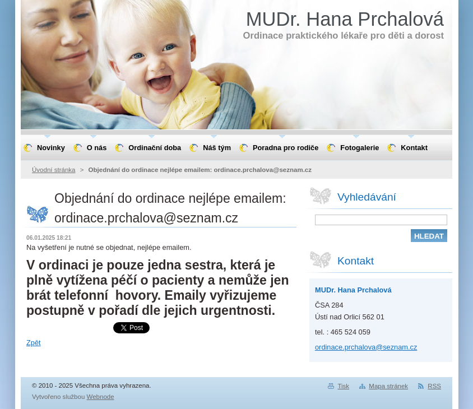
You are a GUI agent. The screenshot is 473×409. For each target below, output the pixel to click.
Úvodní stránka (53, 169)
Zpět (33, 342)
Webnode (100, 396)
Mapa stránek (388, 386)
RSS (434, 386)
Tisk (343, 386)
